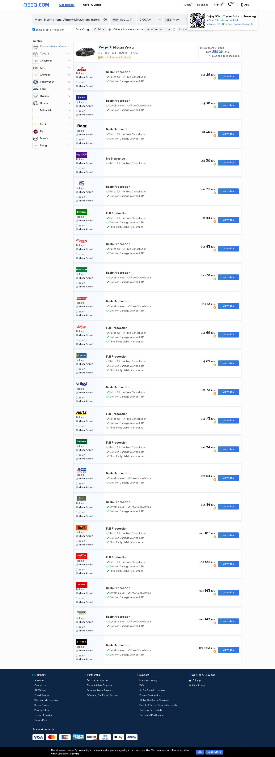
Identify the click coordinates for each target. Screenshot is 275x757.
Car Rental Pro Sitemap (151, 715)
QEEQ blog (40, 690)
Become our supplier (97, 680)
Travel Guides (91, 4)
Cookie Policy (41, 720)
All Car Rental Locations (152, 690)
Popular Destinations (150, 695)
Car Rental (66, 4)
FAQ (141, 685)
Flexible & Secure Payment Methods (158, 705)
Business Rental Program (100, 690)
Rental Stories (41, 705)
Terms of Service (43, 715)
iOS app (196, 680)
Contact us (40, 685)
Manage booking (148, 680)
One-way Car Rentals (150, 710)
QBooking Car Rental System (102, 695)
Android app (198, 685)
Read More (214, 752)
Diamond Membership (46, 700)
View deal (228, 76)
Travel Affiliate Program (99, 685)
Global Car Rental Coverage (154, 700)
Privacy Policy (41, 710)
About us (39, 680)
